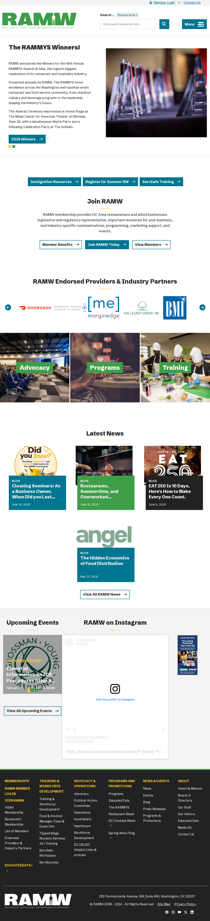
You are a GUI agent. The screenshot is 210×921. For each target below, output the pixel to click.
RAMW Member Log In (17, 791)
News (147, 788)
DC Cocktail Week (122, 821)
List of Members (17, 831)
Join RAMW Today (104, 244)
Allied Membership (14, 809)
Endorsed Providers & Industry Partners (18, 843)
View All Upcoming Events (29, 711)
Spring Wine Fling (122, 833)
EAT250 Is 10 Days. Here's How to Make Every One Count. (170, 491)
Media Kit (185, 827)
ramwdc (150, 751)
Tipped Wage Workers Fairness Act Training (52, 838)
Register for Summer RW (107, 181)
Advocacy (81, 794)
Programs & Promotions (152, 818)
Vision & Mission (190, 788)
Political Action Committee (85, 802)
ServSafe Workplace (47, 852)
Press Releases (154, 809)
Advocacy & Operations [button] (85, 783)
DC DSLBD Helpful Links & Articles (85, 850)
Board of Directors (185, 797)
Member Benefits (57, 244)
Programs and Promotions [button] (122, 783)
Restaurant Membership (14, 821)
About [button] (183, 781)
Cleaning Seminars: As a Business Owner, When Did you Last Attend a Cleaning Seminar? (36, 491)
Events (148, 795)
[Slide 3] (36, 690)
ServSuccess (48, 862)
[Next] (202, 307)
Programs (116, 794)
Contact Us (192, 3)
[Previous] (8, 307)
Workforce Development (84, 835)
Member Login (162, 3)
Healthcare (82, 826)
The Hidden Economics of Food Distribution (104, 560)
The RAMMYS (119, 807)
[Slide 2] (32, 690)
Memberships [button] (17, 781)
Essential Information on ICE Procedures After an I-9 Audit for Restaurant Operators (30, 675)
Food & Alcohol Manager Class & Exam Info (51, 821)
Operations (82, 812)
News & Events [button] (156, 781)
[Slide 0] (9, 146)
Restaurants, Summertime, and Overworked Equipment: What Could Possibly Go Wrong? (105, 491)
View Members (148, 244)
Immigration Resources (51, 181)
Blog (146, 802)
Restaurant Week (121, 814)
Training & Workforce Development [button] (51, 786)
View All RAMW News (101, 594)
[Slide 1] (13, 146)
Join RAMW (14, 800)
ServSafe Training (158, 181)
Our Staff (184, 807)
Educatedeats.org (21, 865)
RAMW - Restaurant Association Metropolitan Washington (102, 751)
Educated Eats (119, 800)
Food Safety (83, 819)
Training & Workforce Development (49, 804)
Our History (186, 814)
